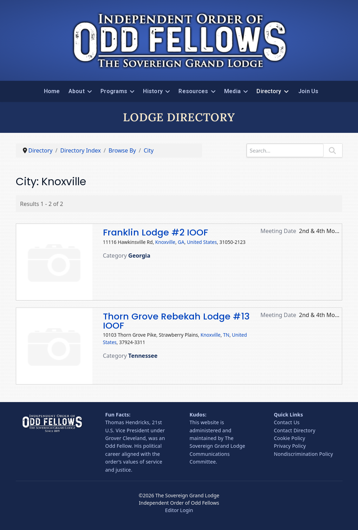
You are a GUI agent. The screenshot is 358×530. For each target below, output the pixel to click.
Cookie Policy (289, 438)
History (153, 91)
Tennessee (142, 356)
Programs (113, 91)
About (77, 91)
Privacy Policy (290, 445)
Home (52, 91)
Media (232, 91)
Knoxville (165, 242)
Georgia (139, 255)
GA (181, 242)
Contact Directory (294, 430)
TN (226, 334)
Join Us (308, 91)
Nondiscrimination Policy (303, 454)
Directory (268, 91)
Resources (193, 91)
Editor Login (179, 510)
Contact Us (287, 422)
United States (202, 242)
